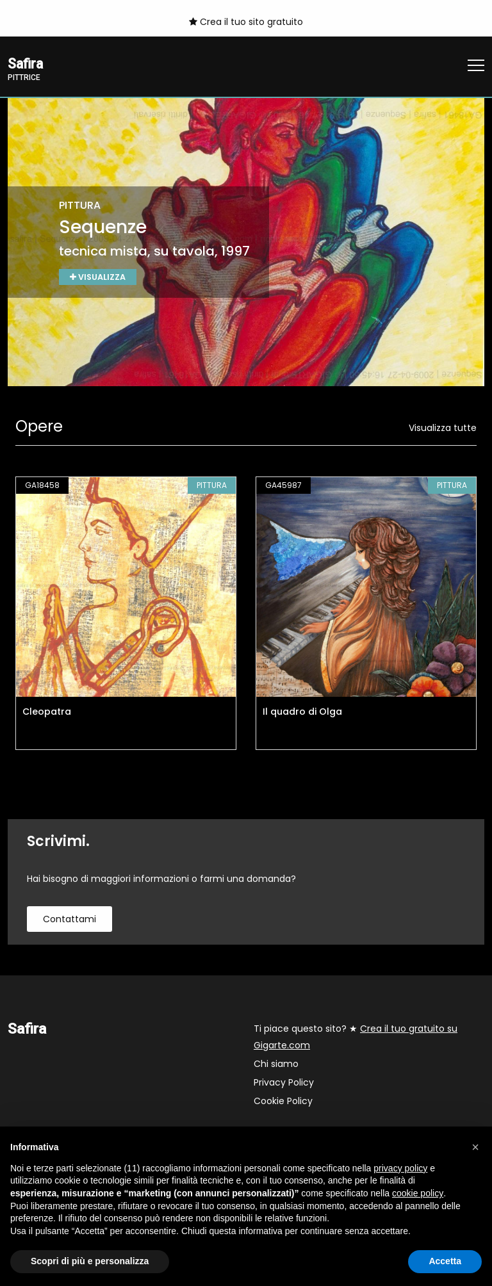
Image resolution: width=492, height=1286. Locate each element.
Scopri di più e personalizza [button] (90, 1261)
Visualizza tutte (443, 428)
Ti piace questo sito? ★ (355, 1037)
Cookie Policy (283, 1101)
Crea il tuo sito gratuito (246, 21)
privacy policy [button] (400, 1168)
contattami (69, 919)
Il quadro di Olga (302, 712)
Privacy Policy (284, 1083)
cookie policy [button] (417, 1193)
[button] (475, 1147)
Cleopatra (46, 712)
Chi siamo (276, 1064)
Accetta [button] (445, 1261)
